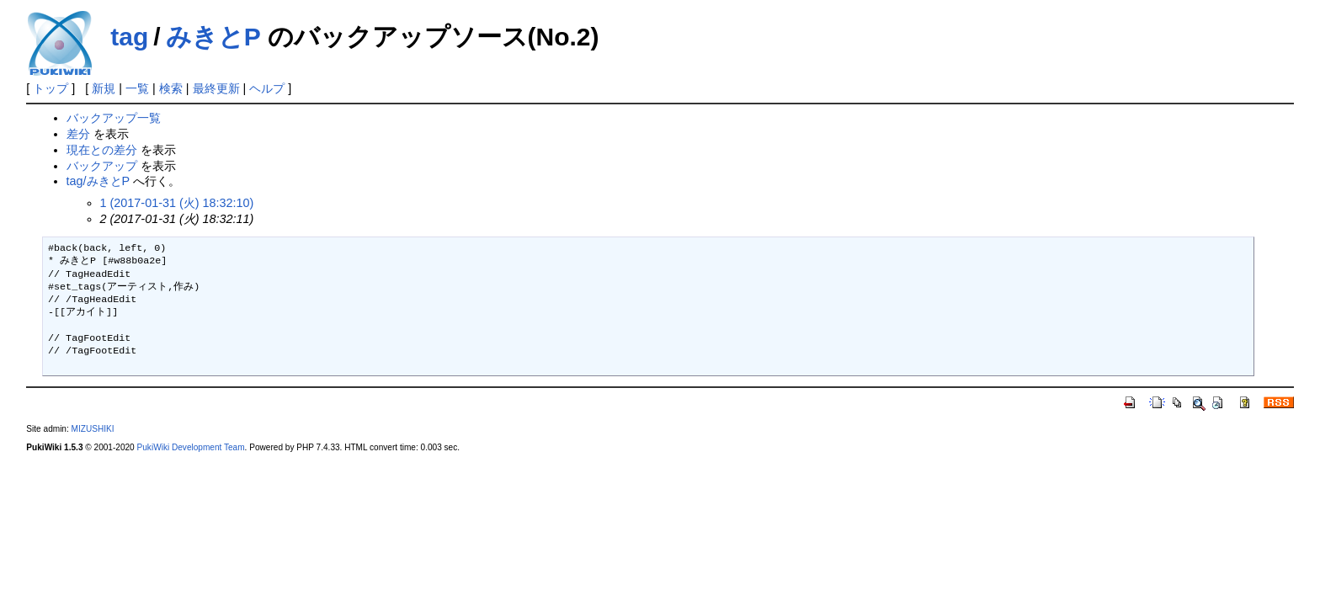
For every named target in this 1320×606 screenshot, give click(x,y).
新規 (103, 88)
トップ (50, 88)
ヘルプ (267, 88)
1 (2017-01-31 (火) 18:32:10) (177, 203)
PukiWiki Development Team (191, 447)
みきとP (213, 36)
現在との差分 (102, 150)
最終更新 (216, 88)
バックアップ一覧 (114, 118)
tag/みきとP (98, 181)
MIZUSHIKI (93, 428)
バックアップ (102, 166)
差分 (78, 134)
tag (129, 36)
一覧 (137, 88)
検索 (171, 88)
